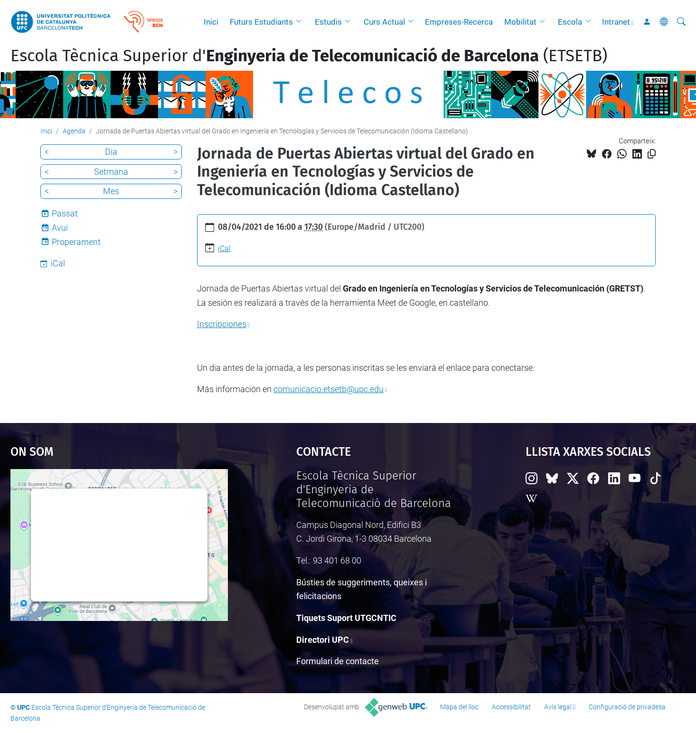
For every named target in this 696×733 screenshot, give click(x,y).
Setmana (111, 172)
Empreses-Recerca (459, 22)
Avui (60, 228)
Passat (65, 213)
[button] (301, 21)
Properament (76, 242)
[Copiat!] (652, 154)
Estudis (328, 22)
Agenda (74, 131)
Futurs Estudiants (261, 22)
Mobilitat (520, 22)
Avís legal (558, 707)
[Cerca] (681, 22)
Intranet (616, 22)
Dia (111, 152)
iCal (224, 248)
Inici (211, 22)
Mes (111, 191)
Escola (570, 22)
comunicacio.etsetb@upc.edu (328, 389)
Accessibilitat (511, 707)
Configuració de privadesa (627, 707)
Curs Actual (384, 22)
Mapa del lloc (459, 707)
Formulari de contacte (337, 661)
